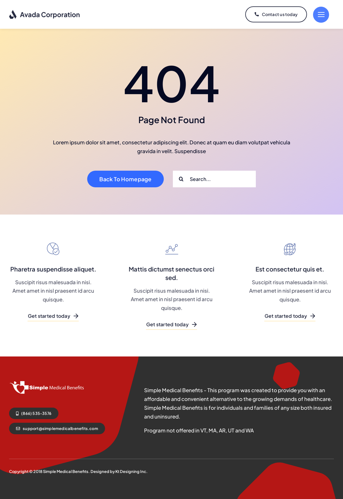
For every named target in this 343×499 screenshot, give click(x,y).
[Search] (181, 179)
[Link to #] (321, 15)
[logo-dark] (44, 12)
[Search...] (214, 179)
